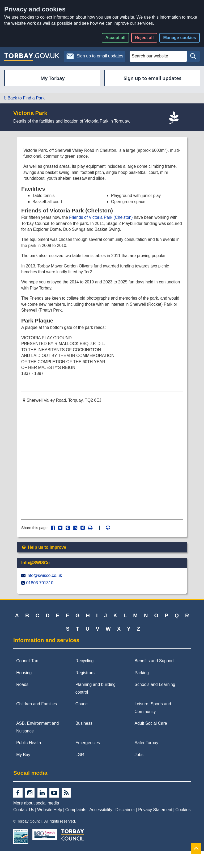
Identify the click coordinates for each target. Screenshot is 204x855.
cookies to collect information (47, 17)
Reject (144, 37)
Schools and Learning (154, 688)
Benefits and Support (154, 664)
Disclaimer (125, 813)
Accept (115, 37)
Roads (22, 688)
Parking (141, 676)
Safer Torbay (146, 746)
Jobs (138, 758)
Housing (24, 676)
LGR (79, 758)
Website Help (49, 813)
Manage (179, 37)
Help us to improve (43, 551)
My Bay (23, 758)
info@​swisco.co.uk (44, 579)
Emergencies (87, 746)
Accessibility (101, 813)
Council (82, 707)
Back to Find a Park (24, 98)
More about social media (36, 806)
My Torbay (53, 78)
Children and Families (36, 707)
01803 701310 (39, 586)
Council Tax (27, 664)
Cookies (182, 813)
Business (83, 727)
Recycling (84, 664)
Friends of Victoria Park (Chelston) (102, 218)
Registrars (85, 676)
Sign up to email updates (152, 78)
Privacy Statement (155, 813)
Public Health (28, 746)
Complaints (75, 813)
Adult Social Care (150, 727)
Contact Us (23, 813)
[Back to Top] (196, 848)
